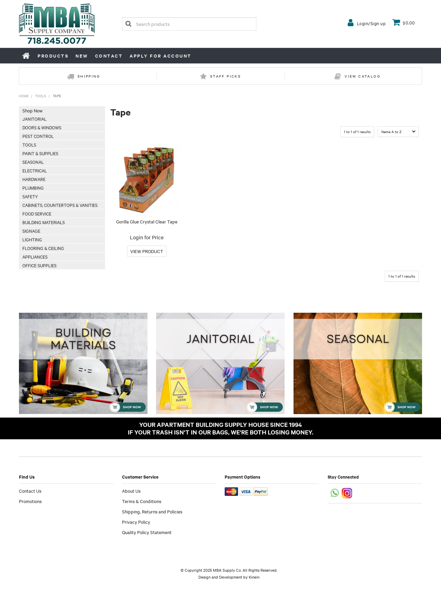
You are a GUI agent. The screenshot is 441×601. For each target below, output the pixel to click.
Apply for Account (161, 55)
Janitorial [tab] (34, 119)
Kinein (254, 577)
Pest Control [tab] (38, 136)
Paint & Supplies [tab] (40, 153)
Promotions (30, 501)
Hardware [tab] (33, 179)
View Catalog (362, 76)
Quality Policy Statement (147, 532)
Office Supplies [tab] (39, 265)
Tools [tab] (29, 144)
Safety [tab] (30, 196)
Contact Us (30, 491)
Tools (40, 95)
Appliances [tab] (35, 256)
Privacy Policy (136, 522)
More (146, 251)
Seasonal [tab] (33, 162)
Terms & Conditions (141, 501)
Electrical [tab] (34, 170)
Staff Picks (225, 76)
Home (26, 55)
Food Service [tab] (36, 213)
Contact (109, 55)
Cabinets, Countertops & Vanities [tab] (60, 205)
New (81, 55)
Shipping (89, 76)
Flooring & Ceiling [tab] (43, 248)
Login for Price (147, 237)
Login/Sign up (371, 23)
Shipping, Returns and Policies (152, 511)
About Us (131, 491)
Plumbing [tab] (33, 187)
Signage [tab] (31, 231)
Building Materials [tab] (43, 222)
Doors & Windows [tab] (41, 127)
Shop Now (32, 110)
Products (53, 55)
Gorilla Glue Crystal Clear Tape (146, 221)
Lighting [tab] (32, 239)
